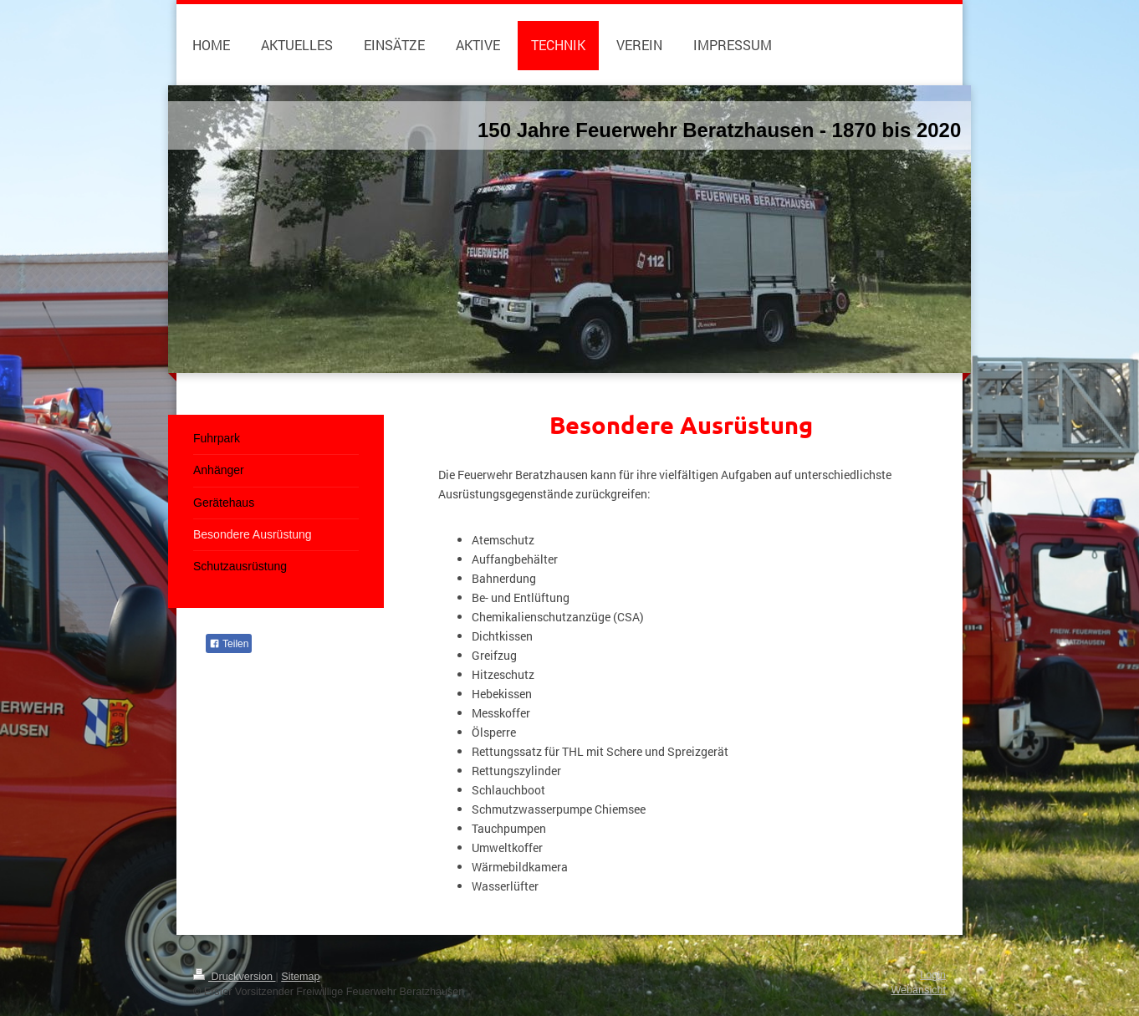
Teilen (228, 644)
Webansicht (918, 990)
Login (933, 975)
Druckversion (234, 977)
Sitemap (300, 977)
